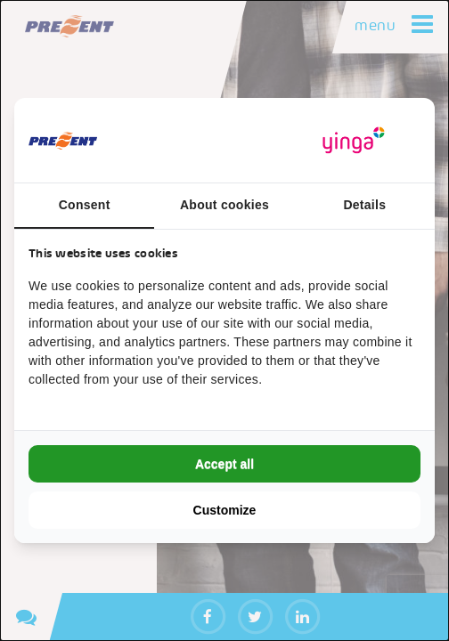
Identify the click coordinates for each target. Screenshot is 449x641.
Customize (225, 510)
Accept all (224, 464)
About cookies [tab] (224, 205)
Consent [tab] (84, 205)
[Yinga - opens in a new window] (353, 140)
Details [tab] (364, 205)
